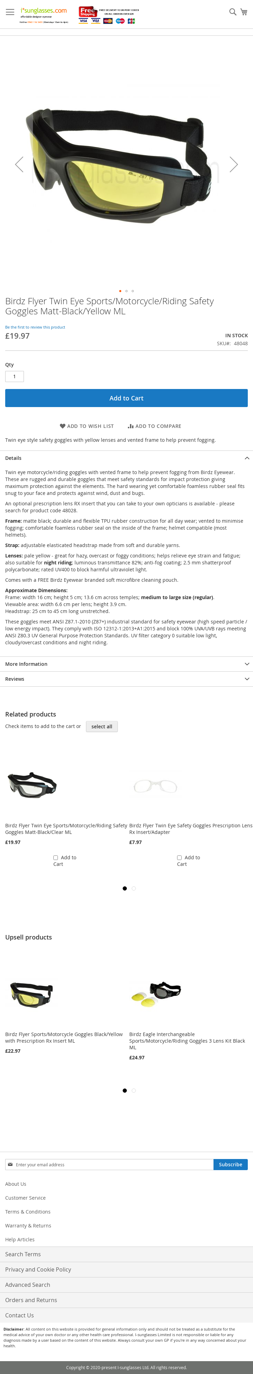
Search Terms (23, 1254)
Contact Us (19, 1315)
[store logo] (79, 14)
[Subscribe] (230, 1164)
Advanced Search (27, 1285)
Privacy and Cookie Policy (38, 1269)
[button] (19, 164)
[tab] (126, 457)
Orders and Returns (31, 1300)
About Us (15, 1184)
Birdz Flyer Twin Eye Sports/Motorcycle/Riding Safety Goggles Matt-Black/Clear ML (66, 828)
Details (13, 458)
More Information (26, 664)
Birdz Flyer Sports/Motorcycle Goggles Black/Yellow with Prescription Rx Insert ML (64, 1037)
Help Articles (20, 1239)
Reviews (14, 679)
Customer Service (25, 1197)
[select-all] (102, 726)
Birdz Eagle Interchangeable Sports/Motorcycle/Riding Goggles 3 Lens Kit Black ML (187, 1041)
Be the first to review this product (35, 327)
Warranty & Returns (28, 1225)
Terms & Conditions (28, 1211)
